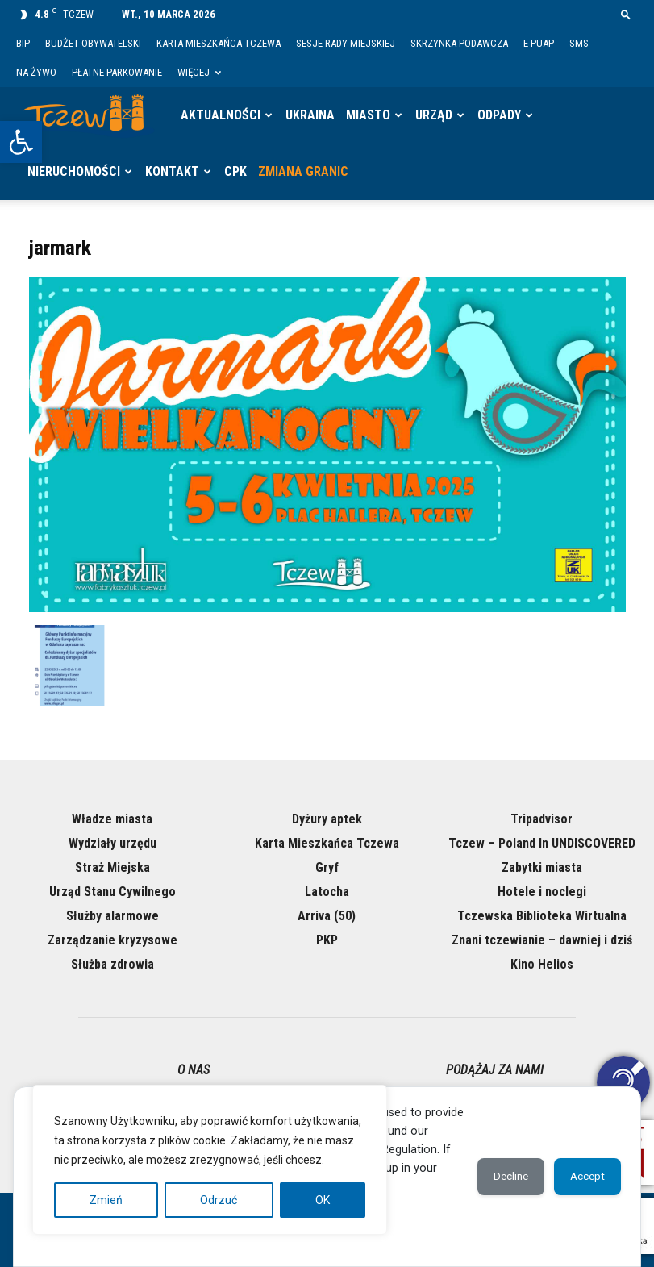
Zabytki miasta (542, 867)
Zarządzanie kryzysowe (112, 940)
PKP (327, 940)
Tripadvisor (541, 819)
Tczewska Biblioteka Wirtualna (542, 915)
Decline (498, 1176)
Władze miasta (112, 819)
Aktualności (220, 115)
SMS (579, 43)
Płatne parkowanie (117, 72)
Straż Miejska (112, 867)
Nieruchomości (73, 171)
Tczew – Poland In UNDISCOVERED (541, 843)
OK (322, 1200)
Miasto (368, 115)
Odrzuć (218, 1200)
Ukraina (310, 115)
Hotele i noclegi (542, 891)
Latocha (327, 891)
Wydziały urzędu (112, 843)
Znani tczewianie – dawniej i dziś (542, 940)
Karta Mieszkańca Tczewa (218, 43)
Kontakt (172, 171)
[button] (21, 142)
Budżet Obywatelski (93, 43)
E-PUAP (538, 43)
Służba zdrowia (112, 964)
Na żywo (36, 72)
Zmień (106, 1200)
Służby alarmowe (112, 915)
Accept (583, 1176)
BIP (23, 43)
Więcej (199, 72)
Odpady (499, 115)
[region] (209, 1160)
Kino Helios (541, 964)
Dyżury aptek (327, 819)
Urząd (433, 115)
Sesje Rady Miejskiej (345, 43)
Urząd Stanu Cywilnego (112, 891)
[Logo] (88, 115)
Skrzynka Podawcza (459, 43)
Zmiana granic (303, 171)
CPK (235, 171)
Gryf (327, 867)
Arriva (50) (327, 915)
